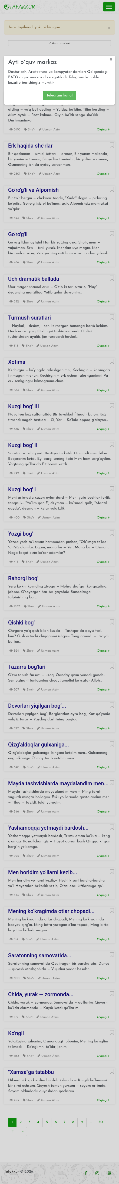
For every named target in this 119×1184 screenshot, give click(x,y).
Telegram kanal (59, 95)
